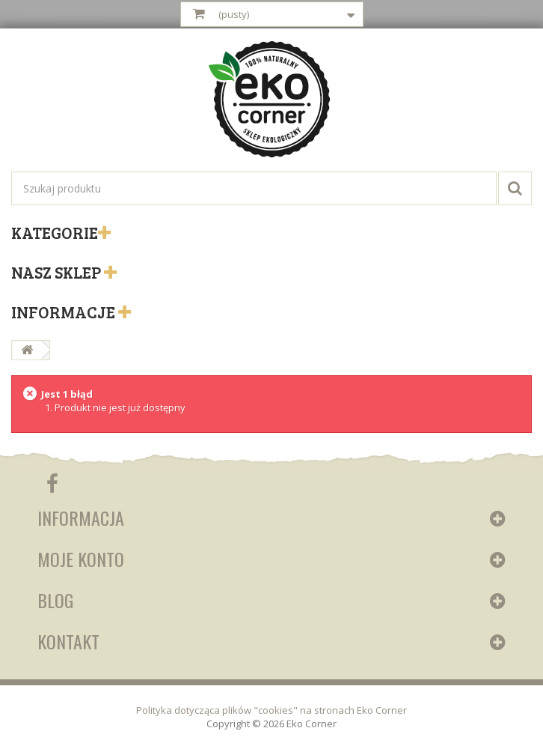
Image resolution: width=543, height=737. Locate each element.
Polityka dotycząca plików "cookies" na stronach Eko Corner (271, 710)
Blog (55, 599)
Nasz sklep (57, 272)
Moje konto (80, 558)
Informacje (64, 311)
